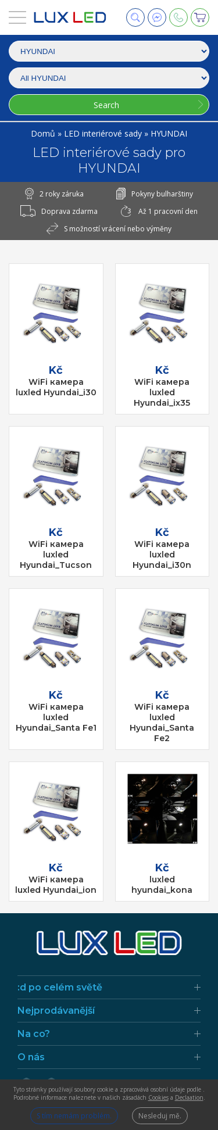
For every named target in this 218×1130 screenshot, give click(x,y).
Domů (44, 133)
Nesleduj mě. (159, 1116)
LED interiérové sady (104, 133)
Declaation (189, 1097)
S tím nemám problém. (74, 1116)
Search (106, 104)
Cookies (158, 1097)
